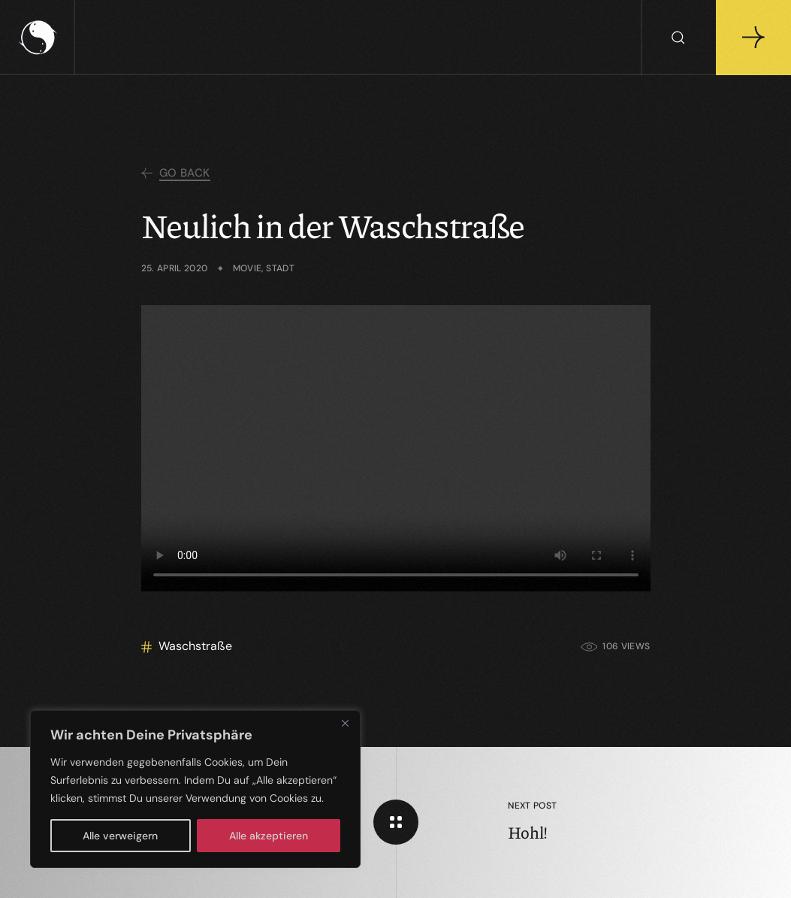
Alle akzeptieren (268, 835)
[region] (195, 789)
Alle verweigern (120, 835)
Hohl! (528, 832)
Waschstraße (195, 646)
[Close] (345, 723)
